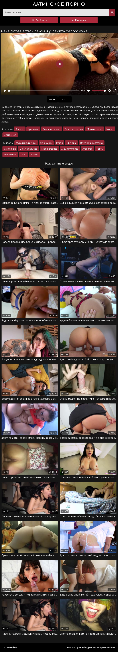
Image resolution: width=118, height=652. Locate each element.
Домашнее (10, 134)
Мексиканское (94, 128)
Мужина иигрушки (26, 142)
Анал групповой (70, 148)
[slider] (43, 90)
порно (59, 4)
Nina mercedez (49, 148)
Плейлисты (39, 20)
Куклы (59, 142)
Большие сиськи (74, 128)
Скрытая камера (28, 148)
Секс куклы (46, 142)
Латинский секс (11, 647)
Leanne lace (10, 154)
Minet (23, 154)
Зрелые (20, 128)
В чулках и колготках (91, 142)
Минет (110, 128)
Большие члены (52, 128)
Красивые (33, 128)
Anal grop (87, 148)
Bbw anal (71, 142)
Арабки (34, 154)
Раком (99, 148)
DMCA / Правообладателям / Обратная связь (91, 647)
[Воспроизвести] (4, 90)
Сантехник (10, 148)
